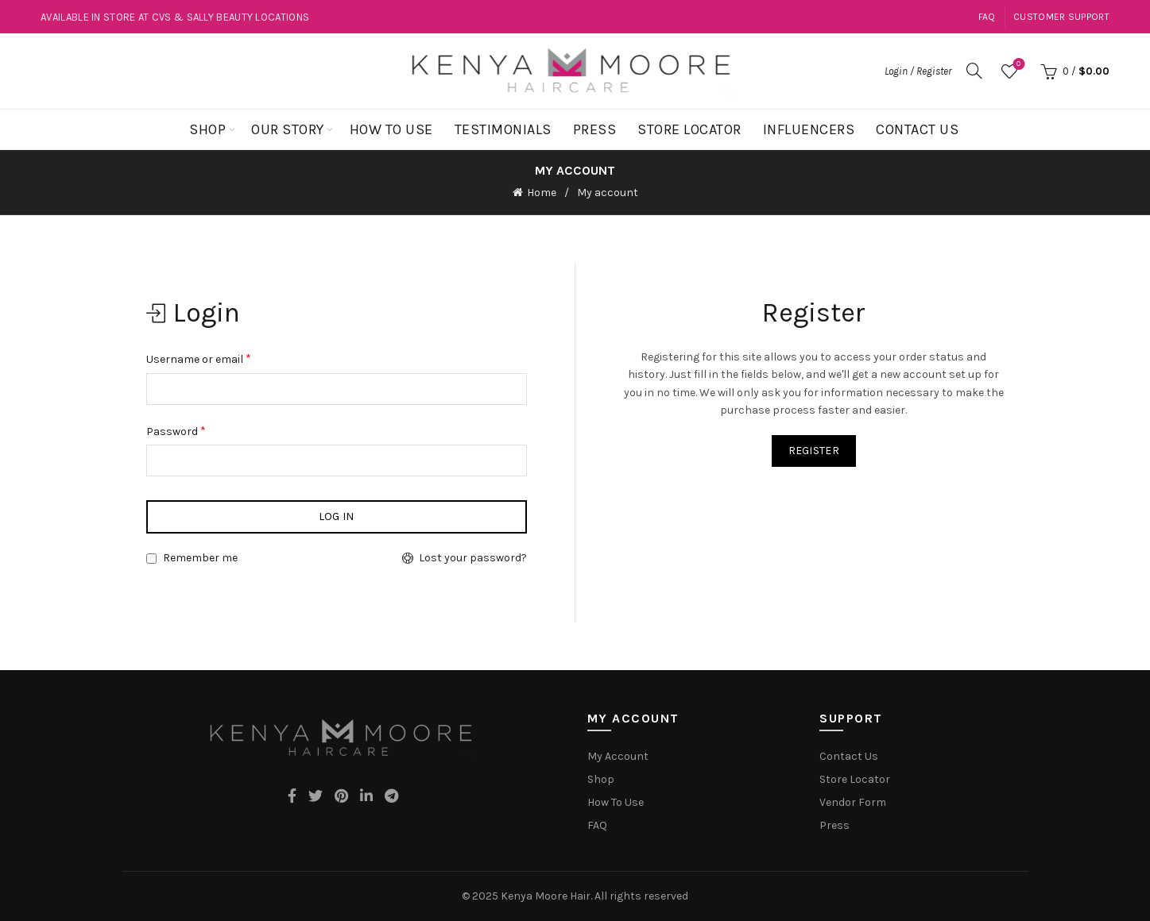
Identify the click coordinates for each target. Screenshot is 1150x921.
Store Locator (689, 129)
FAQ (987, 16)
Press (595, 129)
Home (541, 192)
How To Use (391, 129)
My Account (618, 755)
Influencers (809, 129)
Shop (207, 129)
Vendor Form (852, 801)
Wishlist (1017, 65)
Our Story (287, 129)
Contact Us (917, 129)
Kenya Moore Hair (545, 895)
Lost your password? (473, 558)
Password (176, 429)
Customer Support (1061, 16)
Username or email (198, 357)
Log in (336, 516)
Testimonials (503, 129)
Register (813, 450)
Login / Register (918, 71)
